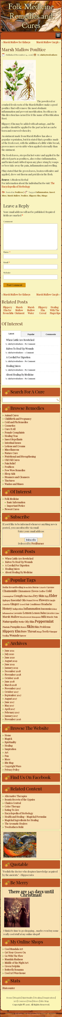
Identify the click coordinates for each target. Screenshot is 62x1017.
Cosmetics (10, 425)
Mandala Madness (14, 959)
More (7, 759)
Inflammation (42, 192)
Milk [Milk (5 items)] (43, 616)
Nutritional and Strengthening (20, 456)
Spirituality (10, 742)
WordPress (19, 1014)
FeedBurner (37, 543)
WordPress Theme (33, 1014)
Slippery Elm (35, 195)
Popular (30, 334)
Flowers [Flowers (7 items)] (44, 600)
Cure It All (10, 429)
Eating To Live (12, 809)
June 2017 (9, 702)
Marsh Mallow (13, 195)
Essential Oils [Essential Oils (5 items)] (18, 600)
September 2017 (13, 695)
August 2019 (11, 661)
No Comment (30, 344)
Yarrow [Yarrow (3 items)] (23, 635)
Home (8, 735)
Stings (44, 195)
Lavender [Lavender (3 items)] (18, 613)
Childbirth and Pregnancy (18, 418)
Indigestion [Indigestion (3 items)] (17, 609)
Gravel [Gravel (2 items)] (22, 604)
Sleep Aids (10, 473)
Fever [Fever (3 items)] (35, 600)
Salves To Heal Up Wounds (20, 348)
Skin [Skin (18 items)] (30, 626)
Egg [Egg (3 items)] (47, 596)
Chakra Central (13, 803)
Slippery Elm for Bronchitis (8, 310)
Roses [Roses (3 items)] (23, 627)
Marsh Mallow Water (31, 310)
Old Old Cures (12, 460)
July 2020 (9, 654)
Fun (7, 756)
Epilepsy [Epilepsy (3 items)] (6, 600)
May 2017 (9, 705)
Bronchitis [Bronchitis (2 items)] (28, 587)
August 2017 (11, 698)
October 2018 (12, 678)
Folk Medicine (12, 498)
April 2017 (10, 709)
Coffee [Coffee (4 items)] (42, 591)
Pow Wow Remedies (15, 470)
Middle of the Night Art (16, 962)
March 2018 (11, 685)
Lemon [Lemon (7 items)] (27, 613)
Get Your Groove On (15, 952)
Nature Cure (11, 453)
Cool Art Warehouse (15, 973)
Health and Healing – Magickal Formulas (25, 816)
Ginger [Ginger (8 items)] (14, 604)
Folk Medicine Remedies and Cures (31, 16)
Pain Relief (10, 463)
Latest (11, 333)
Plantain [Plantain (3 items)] (6, 627)
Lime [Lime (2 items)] (57, 613)
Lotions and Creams (15, 446)
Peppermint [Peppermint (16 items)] (44, 621)
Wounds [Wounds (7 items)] (14, 635)
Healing (9, 745)
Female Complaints (14, 432)
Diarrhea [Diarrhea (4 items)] (28, 596)
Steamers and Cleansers (17, 477)
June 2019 (10, 664)
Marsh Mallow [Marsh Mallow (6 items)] (11, 616)
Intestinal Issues (13, 442)
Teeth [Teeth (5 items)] (45, 631)
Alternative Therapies (16, 796)
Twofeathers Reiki (14, 827)
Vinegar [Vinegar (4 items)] (53, 631)
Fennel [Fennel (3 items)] (29, 600)
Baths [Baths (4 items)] (5, 587)
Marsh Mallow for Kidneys (16, 42)
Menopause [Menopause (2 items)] (36, 617)
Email (6, 262)
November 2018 (13, 674)
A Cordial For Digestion (18, 357)
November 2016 (13, 719)
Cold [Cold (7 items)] (49, 591)
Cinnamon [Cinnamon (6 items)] (24, 591)
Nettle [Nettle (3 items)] (21, 622)
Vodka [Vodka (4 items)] (5, 635)
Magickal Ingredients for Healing (22, 820)
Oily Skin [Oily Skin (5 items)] (29, 621)
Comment (8, 221)
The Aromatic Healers (16, 823)
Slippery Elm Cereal (42, 310)
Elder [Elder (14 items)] (53, 595)
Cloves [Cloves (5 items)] (34, 591)
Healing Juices (13, 366)
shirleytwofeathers (48, 54)
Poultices (19, 192)
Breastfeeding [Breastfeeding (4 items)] (16, 587)
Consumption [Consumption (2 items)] (7, 596)
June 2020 (10, 657)
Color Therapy (12, 806)
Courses (22, 1001)
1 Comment (29, 352)
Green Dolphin (12, 966)
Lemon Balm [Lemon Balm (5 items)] (39, 613)
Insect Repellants (13, 439)
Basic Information (16, 502)
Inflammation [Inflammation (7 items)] (31, 608)
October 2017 (11, 691)
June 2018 (10, 681)
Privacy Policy (12, 769)
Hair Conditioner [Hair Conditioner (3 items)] (33, 604)
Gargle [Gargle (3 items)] (52, 600)
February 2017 (12, 712)
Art (6, 752)
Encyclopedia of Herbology (19, 813)
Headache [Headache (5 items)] (46, 604)
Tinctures (10, 480)
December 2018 (13, 671)
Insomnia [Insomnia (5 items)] (46, 608)
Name (6, 252)
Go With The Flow (14, 955)
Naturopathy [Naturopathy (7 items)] (10, 621)
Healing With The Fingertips (55, 310)
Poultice (24, 195)
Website (7, 272)
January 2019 (11, 667)
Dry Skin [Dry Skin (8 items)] (38, 596)
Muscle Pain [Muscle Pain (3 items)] (52, 617)
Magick (8, 738)
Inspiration (10, 749)
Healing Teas (11, 436)
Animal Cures (12, 415)
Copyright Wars (13, 766)
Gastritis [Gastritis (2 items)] (6, 604)
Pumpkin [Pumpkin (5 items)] (15, 627)
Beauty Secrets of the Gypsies (20, 799)
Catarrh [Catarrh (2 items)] (42, 587)
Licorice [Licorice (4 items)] (50, 613)
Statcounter (8, 988)
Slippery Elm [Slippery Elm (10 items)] (11, 631)
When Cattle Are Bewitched (20, 340)
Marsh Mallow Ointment (19, 310)
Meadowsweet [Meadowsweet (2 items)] (25, 617)
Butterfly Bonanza (14, 969)
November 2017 (13, 688)
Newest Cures (12, 509)
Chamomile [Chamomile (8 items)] (9, 591)
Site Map (9, 762)
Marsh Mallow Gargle (47, 42)
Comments (51, 334)
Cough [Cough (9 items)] (18, 596)
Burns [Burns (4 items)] (35, 587)
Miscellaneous (12, 449)
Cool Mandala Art (14, 949)
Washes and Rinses (14, 484)
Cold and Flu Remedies (16, 422)
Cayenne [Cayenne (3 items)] (50, 587)
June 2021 (9, 650)
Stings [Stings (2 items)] (39, 631)
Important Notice (16, 505)
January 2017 (11, 715)
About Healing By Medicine (20, 374)
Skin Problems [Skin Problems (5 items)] (42, 627)
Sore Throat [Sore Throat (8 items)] (28, 631)
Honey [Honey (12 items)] (7, 608)
